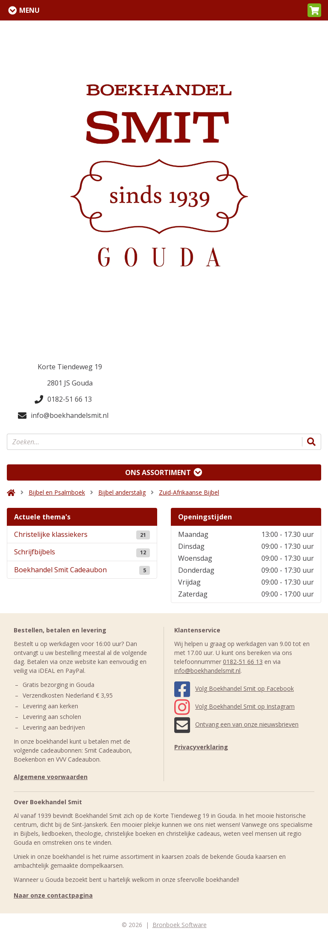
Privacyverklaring (201, 747)
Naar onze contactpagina (53, 895)
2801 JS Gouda (70, 383)
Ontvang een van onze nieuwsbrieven (236, 724)
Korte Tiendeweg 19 (70, 366)
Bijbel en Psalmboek (57, 492)
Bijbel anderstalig (122, 492)
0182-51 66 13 (63, 399)
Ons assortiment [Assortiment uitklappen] (158, 472)
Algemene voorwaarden (51, 777)
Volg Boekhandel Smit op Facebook (234, 688)
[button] (314, 10)
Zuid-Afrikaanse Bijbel (189, 492)
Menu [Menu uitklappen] (29, 10)
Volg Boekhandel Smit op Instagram (234, 706)
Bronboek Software (179, 925)
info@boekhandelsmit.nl (63, 415)
